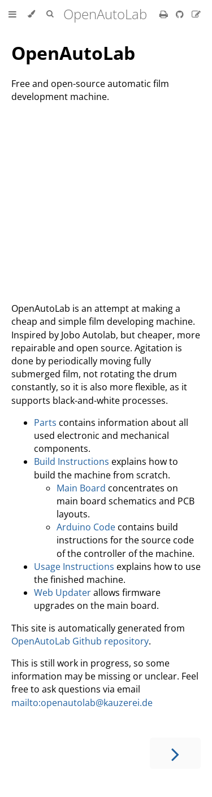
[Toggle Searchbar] (50, 14)
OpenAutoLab (73, 53)
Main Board (81, 488)
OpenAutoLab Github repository (80, 641)
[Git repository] (181, 14)
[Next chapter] (175, 753)
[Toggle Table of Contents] (12, 14)
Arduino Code (86, 527)
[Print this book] (165, 14)
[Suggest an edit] (196, 14)
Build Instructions (71, 461)
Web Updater (62, 592)
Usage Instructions (74, 566)
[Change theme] (31, 14)
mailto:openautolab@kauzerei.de (82, 702)
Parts (45, 422)
